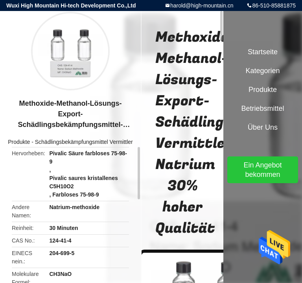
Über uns (263, 127)
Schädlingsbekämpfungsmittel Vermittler (84, 142)
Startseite (263, 52)
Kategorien (262, 71)
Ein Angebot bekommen (262, 169)
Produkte (19, 142)
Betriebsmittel (262, 108)
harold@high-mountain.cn (202, 5)
